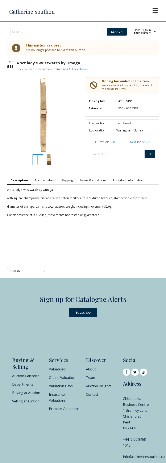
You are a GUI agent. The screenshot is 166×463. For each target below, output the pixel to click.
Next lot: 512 (140, 142)
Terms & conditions (92, 180)
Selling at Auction (26, 401)
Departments (22, 384)
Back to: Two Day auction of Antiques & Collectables (52, 69)
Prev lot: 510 (104, 142)
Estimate (95, 108)
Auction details (45, 180)
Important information (128, 180)
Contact (92, 394)
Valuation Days (61, 386)
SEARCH (117, 32)
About (91, 369)
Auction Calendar (25, 376)
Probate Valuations (64, 408)
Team (90, 377)
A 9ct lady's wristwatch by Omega (48, 63)
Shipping (67, 180)
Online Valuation (62, 377)
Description (19, 180)
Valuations (57, 369)
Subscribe (83, 312)
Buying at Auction (26, 392)
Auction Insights (99, 386)
